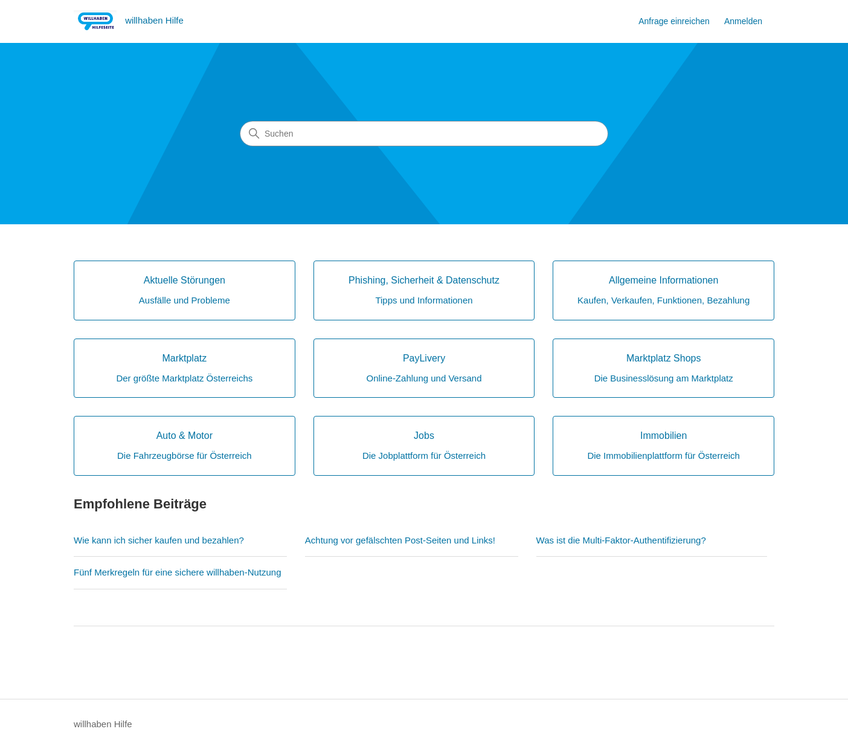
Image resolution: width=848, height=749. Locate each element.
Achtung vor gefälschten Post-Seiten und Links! (400, 540)
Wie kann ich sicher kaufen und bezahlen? (159, 540)
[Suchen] (424, 134)
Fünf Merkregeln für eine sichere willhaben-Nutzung (177, 572)
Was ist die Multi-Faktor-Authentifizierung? (621, 540)
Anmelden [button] (743, 21)
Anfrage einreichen (674, 21)
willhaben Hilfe (103, 724)
